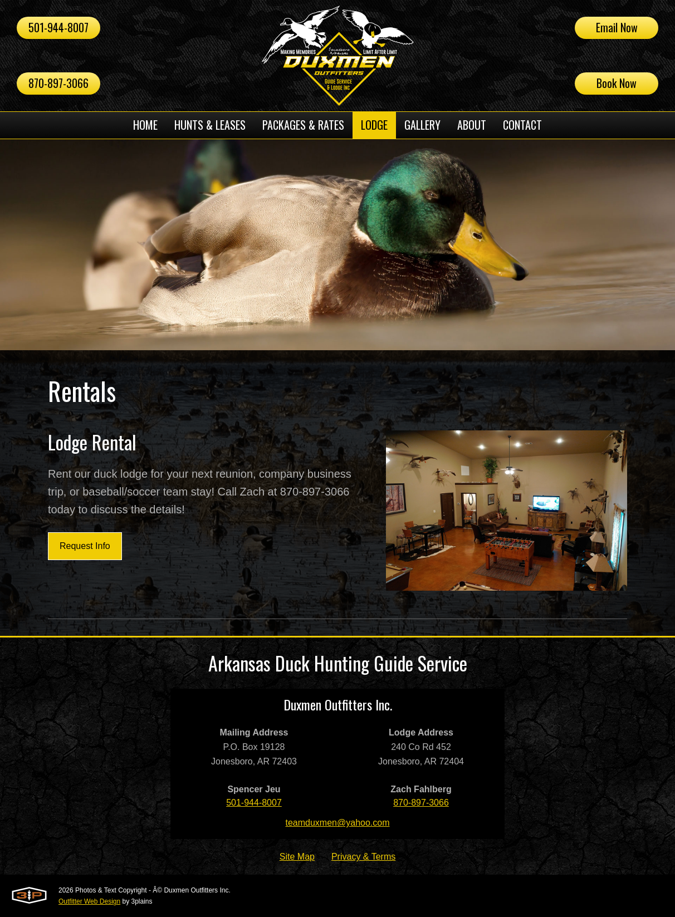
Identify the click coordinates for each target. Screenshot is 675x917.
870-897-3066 (58, 83)
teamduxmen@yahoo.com (338, 822)
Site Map (297, 856)
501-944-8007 (58, 27)
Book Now (616, 83)
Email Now (617, 27)
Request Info (85, 546)
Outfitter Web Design (89, 901)
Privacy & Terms (363, 856)
